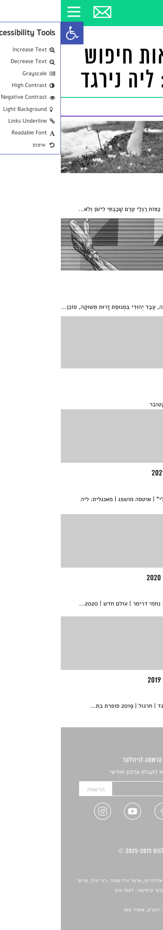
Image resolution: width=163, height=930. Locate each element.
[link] (11, 33)
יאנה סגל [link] (130, 900)
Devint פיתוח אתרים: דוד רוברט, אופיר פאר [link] (108, 910)
